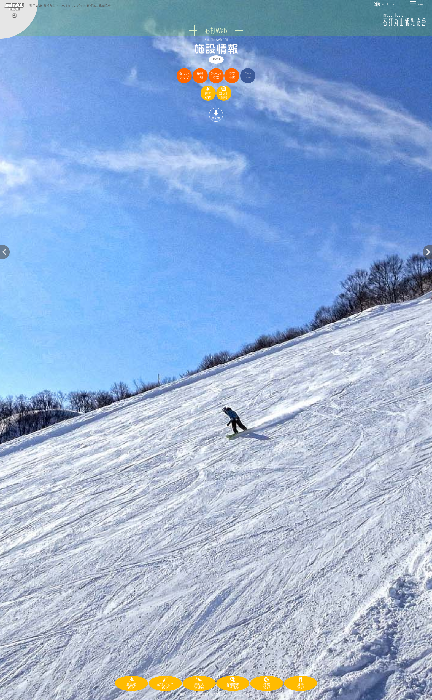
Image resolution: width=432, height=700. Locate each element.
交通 (182, 694)
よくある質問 (198, 694)
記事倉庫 (246, 694)
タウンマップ (184, 76)
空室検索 (232, 76)
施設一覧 (200, 76)
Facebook (248, 75)
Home (216, 59)
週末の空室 (216, 76)
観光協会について (223, 694)
